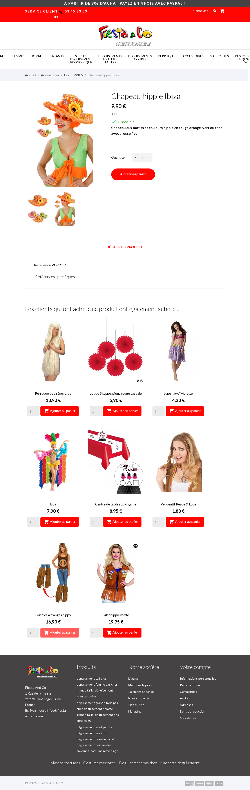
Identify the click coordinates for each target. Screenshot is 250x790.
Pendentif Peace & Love (178, 504)
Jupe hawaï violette (178, 393)
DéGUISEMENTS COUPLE (140, 57)
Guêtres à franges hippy (53, 615)
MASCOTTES (219, 56)
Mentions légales (140, 685)
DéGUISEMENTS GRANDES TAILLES (110, 59)
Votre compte (195, 667)
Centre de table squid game (115, 504)
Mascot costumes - (66, 762)
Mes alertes (188, 718)
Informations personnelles (198, 678)
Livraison (134, 678)
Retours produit (191, 685)
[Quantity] (33, 411)
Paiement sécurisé (141, 691)
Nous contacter (139, 698)
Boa (53, 504)
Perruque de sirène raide (53, 393)
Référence (42, 265)
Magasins (134, 711)
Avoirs (184, 698)
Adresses (186, 705)
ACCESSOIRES (193, 56)
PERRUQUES (167, 56)
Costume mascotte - (101, 762)
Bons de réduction (192, 711)
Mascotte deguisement (180, 762)
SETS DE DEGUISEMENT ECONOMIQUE (81, 59)
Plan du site (136, 705)
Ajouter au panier (133, 174)
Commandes (188, 691)
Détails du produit (124, 247)
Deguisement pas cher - (139, 762)
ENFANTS (57, 56)
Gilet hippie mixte (115, 615)
